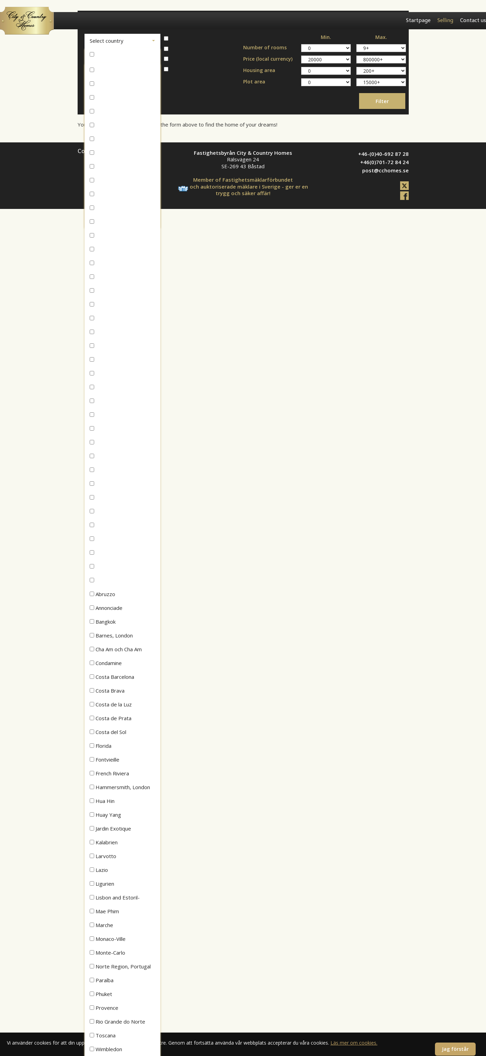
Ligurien (102, 883)
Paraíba (101, 980)
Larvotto (103, 856)
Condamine (106, 663)
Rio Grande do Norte (117, 1021)
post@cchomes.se (385, 170)
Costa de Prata (110, 718)
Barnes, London (111, 635)
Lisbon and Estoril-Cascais (115, 899)
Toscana (103, 1035)
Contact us (473, 20)
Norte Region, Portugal (120, 966)
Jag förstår (455, 1049)
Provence (104, 1007)
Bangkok (103, 621)
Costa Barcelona (112, 676)
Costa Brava (107, 690)
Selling (445, 20)
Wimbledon (106, 1049)
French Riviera (109, 773)
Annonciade (106, 607)
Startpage (418, 20)
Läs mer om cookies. (353, 1042)
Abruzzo (102, 594)
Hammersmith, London (120, 787)
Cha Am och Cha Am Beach (116, 651)
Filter (382, 101)
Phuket (101, 993)
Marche (101, 925)
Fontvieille (104, 759)
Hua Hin (102, 800)
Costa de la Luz (111, 704)
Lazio (99, 869)
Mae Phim (104, 911)
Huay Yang (105, 814)
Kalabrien (104, 842)
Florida (100, 745)
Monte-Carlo (107, 952)
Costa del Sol (108, 731)
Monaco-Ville (108, 938)
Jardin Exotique (110, 828)
